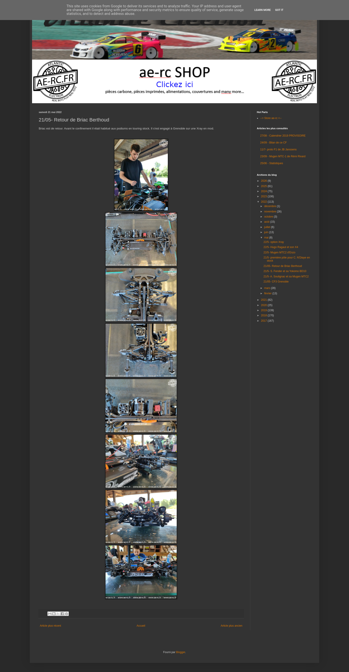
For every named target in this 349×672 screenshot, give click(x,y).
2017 (264, 320)
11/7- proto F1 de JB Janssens (278, 149)
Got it (279, 10)
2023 (264, 196)
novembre (270, 211)
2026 (264, 180)
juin (266, 232)
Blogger (180, 652)
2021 (264, 299)
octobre (269, 216)
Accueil (141, 625)
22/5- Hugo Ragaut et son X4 (281, 247)
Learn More (262, 10)
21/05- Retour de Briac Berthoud (283, 266)
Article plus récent (50, 625)
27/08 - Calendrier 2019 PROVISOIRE (283, 135)
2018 (264, 315)
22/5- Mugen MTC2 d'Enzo (279, 252)
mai (266, 237)
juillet (267, 227)
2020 (264, 305)
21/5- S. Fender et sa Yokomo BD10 (285, 271)
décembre (270, 206)
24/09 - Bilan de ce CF (273, 142)
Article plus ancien (231, 625)
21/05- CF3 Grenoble (276, 281)
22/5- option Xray (274, 242)
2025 (264, 186)
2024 (264, 191)
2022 (264, 201)
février (268, 293)
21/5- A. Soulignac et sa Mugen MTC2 (286, 276)
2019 (264, 310)
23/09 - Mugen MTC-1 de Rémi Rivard (282, 156)
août (267, 221)
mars (267, 288)
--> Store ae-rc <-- (271, 118)
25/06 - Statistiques (271, 163)
